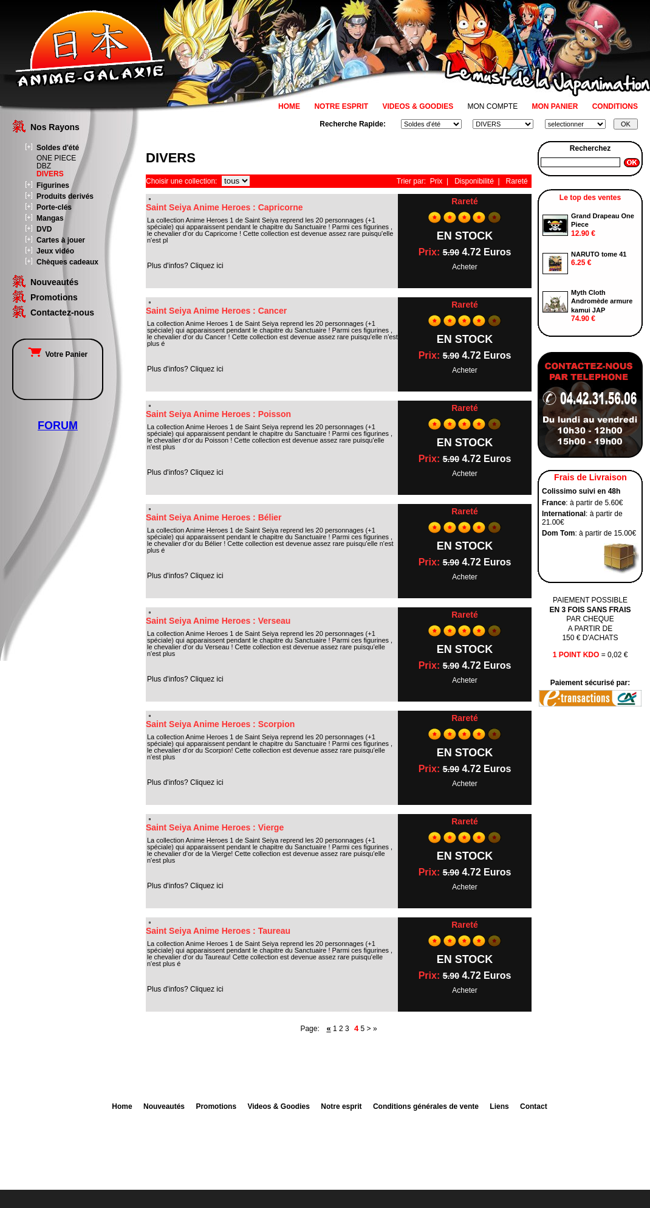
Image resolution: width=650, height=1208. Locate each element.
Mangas (50, 218)
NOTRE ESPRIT (341, 106)
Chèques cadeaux (67, 262)
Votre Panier (57, 354)
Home (122, 1106)
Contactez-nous (62, 312)
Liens (499, 1106)
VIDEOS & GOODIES (417, 106)
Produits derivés (65, 196)
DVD (44, 229)
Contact (533, 1106)
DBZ (43, 166)
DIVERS (50, 174)
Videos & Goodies (278, 1106)
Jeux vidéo (55, 251)
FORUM (58, 425)
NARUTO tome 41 (598, 254)
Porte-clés (54, 207)
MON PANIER (555, 106)
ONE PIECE (56, 158)
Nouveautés (54, 282)
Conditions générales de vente (426, 1106)
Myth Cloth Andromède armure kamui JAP (601, 301)
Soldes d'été (57, 147)
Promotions (54, 297)
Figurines (52, 185)
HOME (289, 106)
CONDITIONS (615, 106)
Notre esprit (341, 1106)
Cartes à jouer (60, 240)
